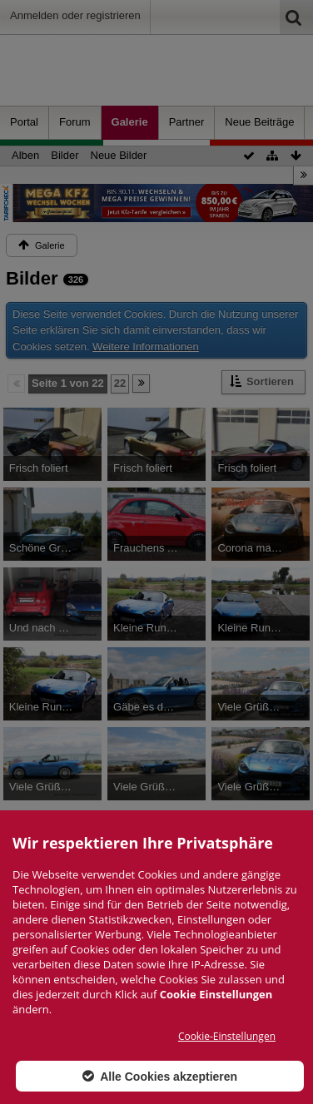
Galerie (130, 122)
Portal (24, 122)
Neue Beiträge (259, 122)
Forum (75, 122)
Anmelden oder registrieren (75, 15)
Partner (187, 122)
